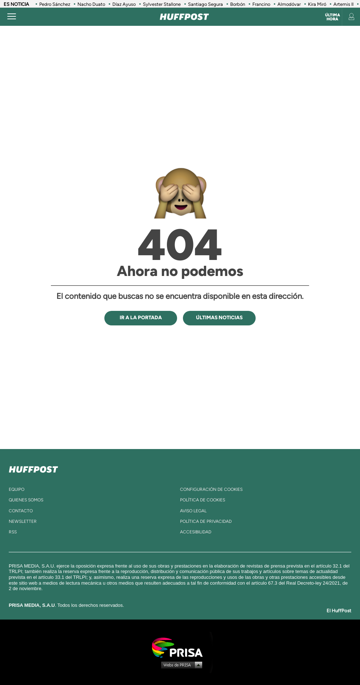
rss (13, 531)
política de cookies (202, 499)
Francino (261, 4)
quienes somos (26, 499)
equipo (16, 489)
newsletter (23, 521)
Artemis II (343, 4)
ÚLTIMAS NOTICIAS (219, 318)
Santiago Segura (205, 4)
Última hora (332, 17)
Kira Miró (317, 4)
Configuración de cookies (211, 489)
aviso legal (193, 510)
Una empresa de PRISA (180, 647)
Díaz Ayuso (124, 4)
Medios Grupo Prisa (180, 664)
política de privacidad (206, 521)
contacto (21, 510)
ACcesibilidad (195, 531)
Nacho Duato (91, 4)
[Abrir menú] (11, 16)
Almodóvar (289, 4)
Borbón (237, 4)
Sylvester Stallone (162, 4)
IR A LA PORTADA (141, 318)
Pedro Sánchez (54, 4)
